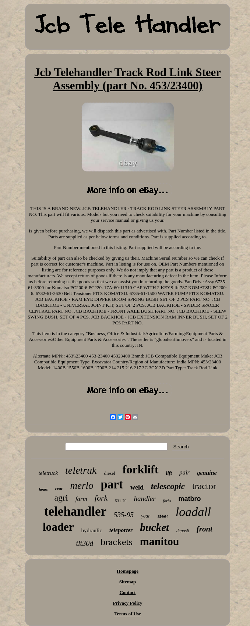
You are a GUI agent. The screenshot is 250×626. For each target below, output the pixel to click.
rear (59, 488)
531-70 (120, 500)
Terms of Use (127, 613)
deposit (182, 530)
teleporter (121, 530)
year (145, 516)
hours (43, 489)
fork (101, 497)
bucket (154, 527)
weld (137, 487)
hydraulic (91, 530)
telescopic (168, 486)
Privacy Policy (127, 603)
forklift (141, 469)
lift (169, 473)
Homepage (127, 571)
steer (163, 516)
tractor (204, 486)
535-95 (124, 515)
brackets (117, 542)
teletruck (47, 473)
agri (61, 497)
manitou (159, 541)
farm (81, 498)
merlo (81, 485)
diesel (109, 473)
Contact (127, 592)
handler (144, 498)
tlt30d (85, 543)
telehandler (75, 511)
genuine (206, 473)
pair (184, 472)
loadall (193, 512)
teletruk (81, 470)
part (112, 484)
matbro (190, 498)
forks (167, 500)
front (204, 528)
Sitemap (127, 581)
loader (58, 526)
